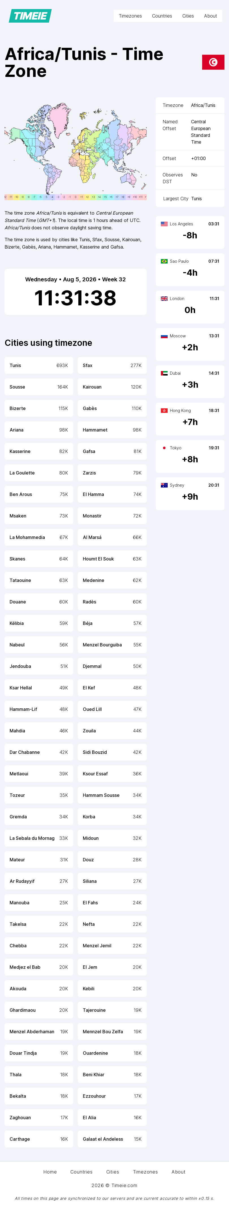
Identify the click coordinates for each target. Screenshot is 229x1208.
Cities (188, 16)
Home (50, 1172)
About (210, 16)
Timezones (130, 16)
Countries (162, 16)
